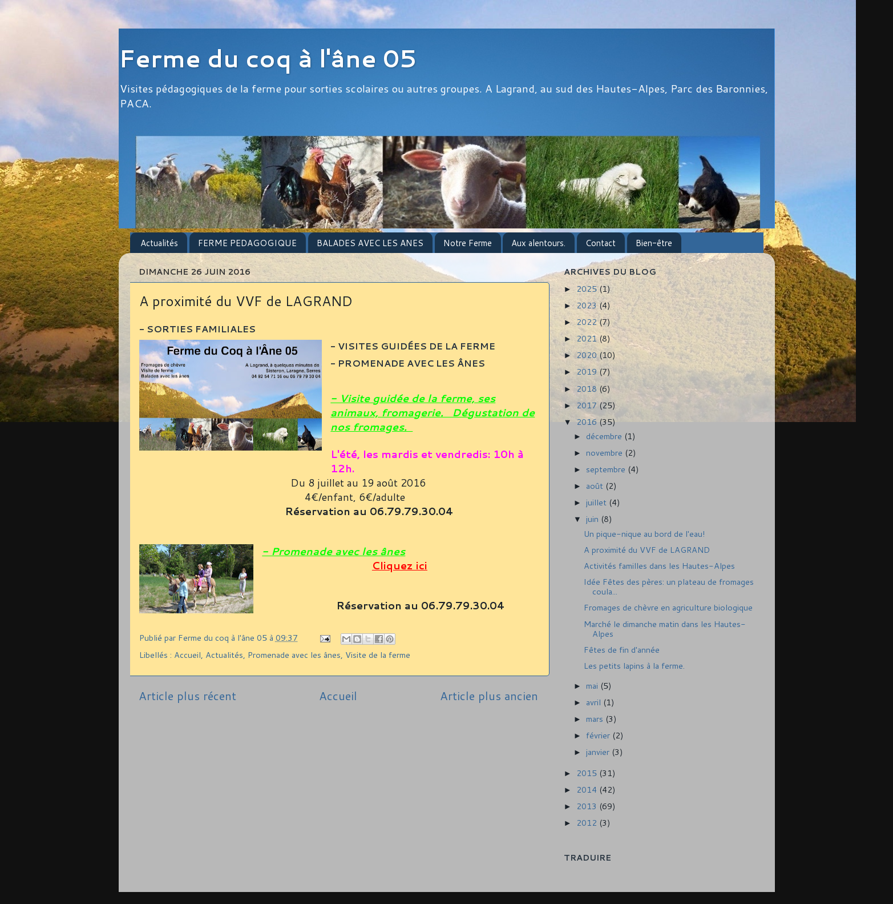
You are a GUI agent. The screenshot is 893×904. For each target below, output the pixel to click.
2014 (587, 789)
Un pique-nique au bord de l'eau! (644, 534)
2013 (587, 806)
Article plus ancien (489, 696)
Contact (600, 243)
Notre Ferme (467, 243)
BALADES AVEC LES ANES (370, 243)
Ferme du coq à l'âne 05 (268, 58)
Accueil (187, 655)
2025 (587, 289)
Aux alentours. (538, 243)
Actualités (159, 243)
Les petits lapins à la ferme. (634, 666)
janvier (599, 752)
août (595, 486)
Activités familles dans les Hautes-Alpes (659, 566)
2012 (587, 823)
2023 (587, 305)
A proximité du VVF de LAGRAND (647, 550)
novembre (605, 453)
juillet (597, 502)
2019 (587, 371)
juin (593, 519)
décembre (605, 436)
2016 (587, 422)
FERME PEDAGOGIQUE (247, 243)
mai (593, 686)
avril (594, 702)
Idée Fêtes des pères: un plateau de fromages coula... (669, 586)
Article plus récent (187, 696)
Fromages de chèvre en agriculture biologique (668, 607)
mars (595, 719)
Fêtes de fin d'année (622, 650)
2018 (587, 389)
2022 (587, 322)
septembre (607, 469)
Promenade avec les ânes (294, 655)
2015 (587, 773)
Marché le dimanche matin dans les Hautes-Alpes (665, 629)
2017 (587, 405)
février (599, 735)
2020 (587, 355)
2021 (587, 338)
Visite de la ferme (377, 655)
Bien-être (654, 243)
